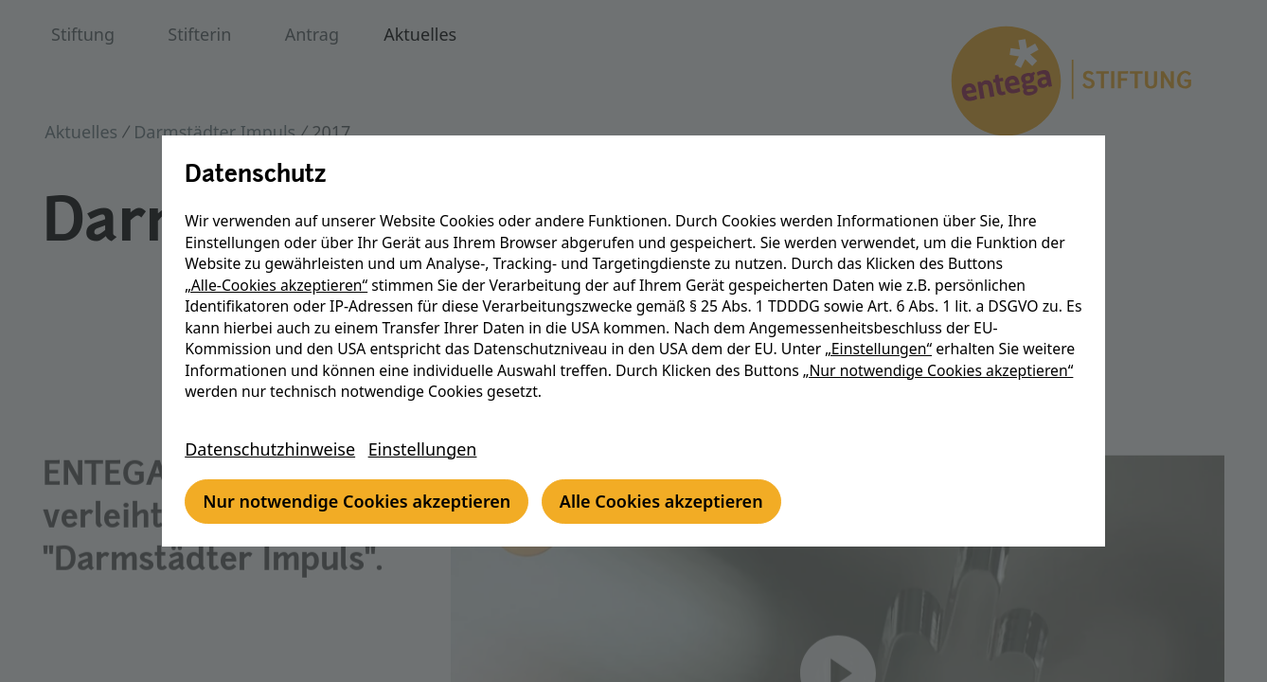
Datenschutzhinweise (272, 449)
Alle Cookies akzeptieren (664, 501)
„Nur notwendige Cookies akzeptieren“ (941, 370)
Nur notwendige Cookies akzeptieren (359, 501)
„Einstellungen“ (881, 348)
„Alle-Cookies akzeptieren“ (278, 285)
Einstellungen (425, 449)
